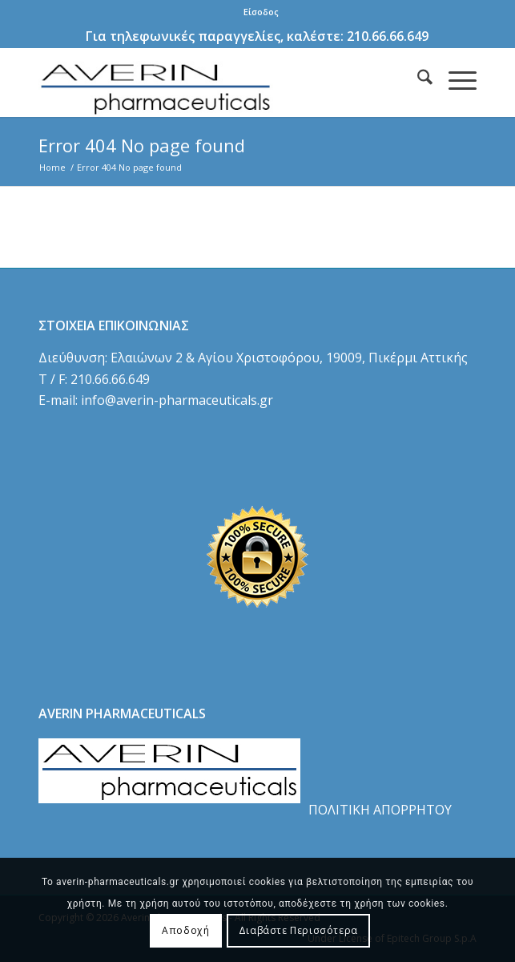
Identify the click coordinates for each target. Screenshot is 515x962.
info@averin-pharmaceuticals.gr (177, 400)
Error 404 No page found (141, 145)
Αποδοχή (185, 930)
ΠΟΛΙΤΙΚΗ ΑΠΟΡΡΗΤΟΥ (380, 810)
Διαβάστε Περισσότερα (298, 930)
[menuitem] (261, 12)
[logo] (213, 82)
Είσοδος (261, 12)
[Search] (417, 79)
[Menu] (455, 79)
